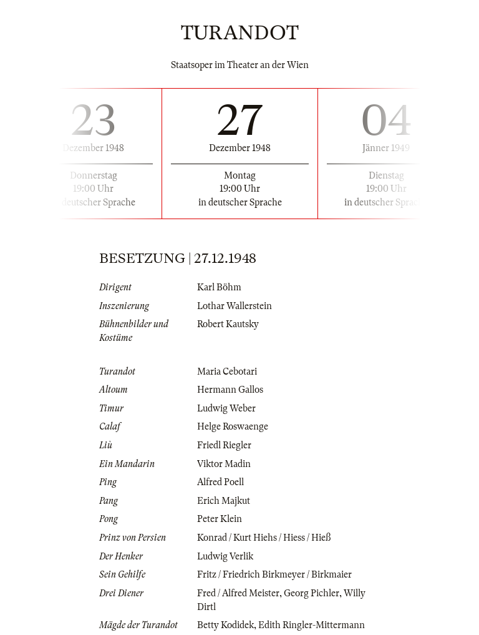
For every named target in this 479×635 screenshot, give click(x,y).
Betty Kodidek (225, 625)
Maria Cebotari (227, 372)
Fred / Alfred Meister (238, 593)
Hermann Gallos (230, 390)
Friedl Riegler (224, 445)
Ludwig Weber (226, 408)
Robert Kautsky (228, 324)
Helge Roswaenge (232, 426)
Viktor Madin (224, 464)
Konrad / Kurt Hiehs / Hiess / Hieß (264, 538)
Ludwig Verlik (225, 556)
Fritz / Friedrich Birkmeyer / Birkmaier (274, 574)
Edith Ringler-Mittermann (311, 625)
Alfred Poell (220, 482)
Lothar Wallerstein (234, 306)
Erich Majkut (223, 501)
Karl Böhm (219, 287)
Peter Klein (219, 519)
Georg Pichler (311, 593)
